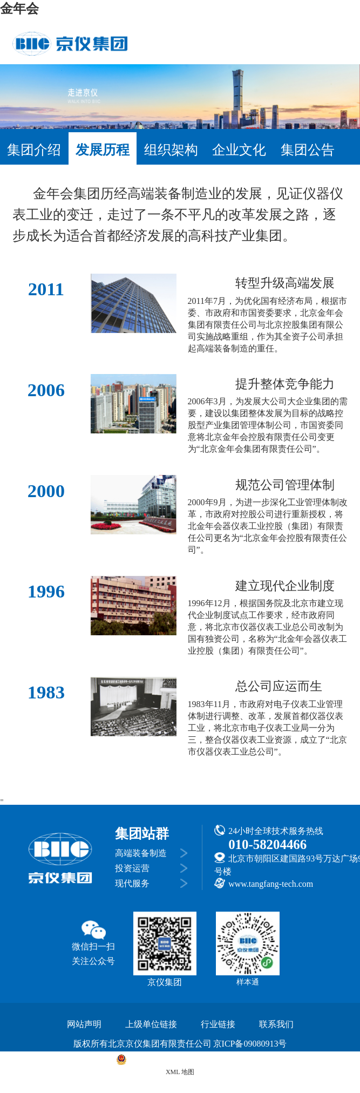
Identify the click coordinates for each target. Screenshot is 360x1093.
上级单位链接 (151, 1024)
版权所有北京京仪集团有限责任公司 (142, 1043)
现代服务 (132, 883)
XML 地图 (180, 1072)
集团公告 (308, 149)
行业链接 (218, 1024)
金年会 (19, 9)
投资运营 (132, 868)
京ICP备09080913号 (250, 1043)
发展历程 (103, 149)
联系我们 (276, 1024)
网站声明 (84, 1024)
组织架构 (171, 149)
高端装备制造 (141, 853)
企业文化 (239, 149)
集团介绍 (34, 149)
